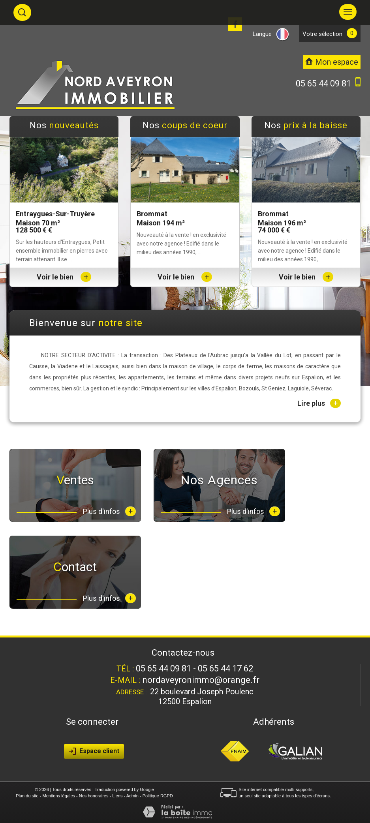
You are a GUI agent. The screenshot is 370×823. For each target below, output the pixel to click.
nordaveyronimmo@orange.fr (200, 680)
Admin (132, 795)
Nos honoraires (94, 795)
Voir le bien (64, 277)
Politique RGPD (158, 795)
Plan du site (27, 795)
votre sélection (322, 33)
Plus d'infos (109, 511)
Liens (117, 795)
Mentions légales (58, 795)
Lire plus (319, 403)
